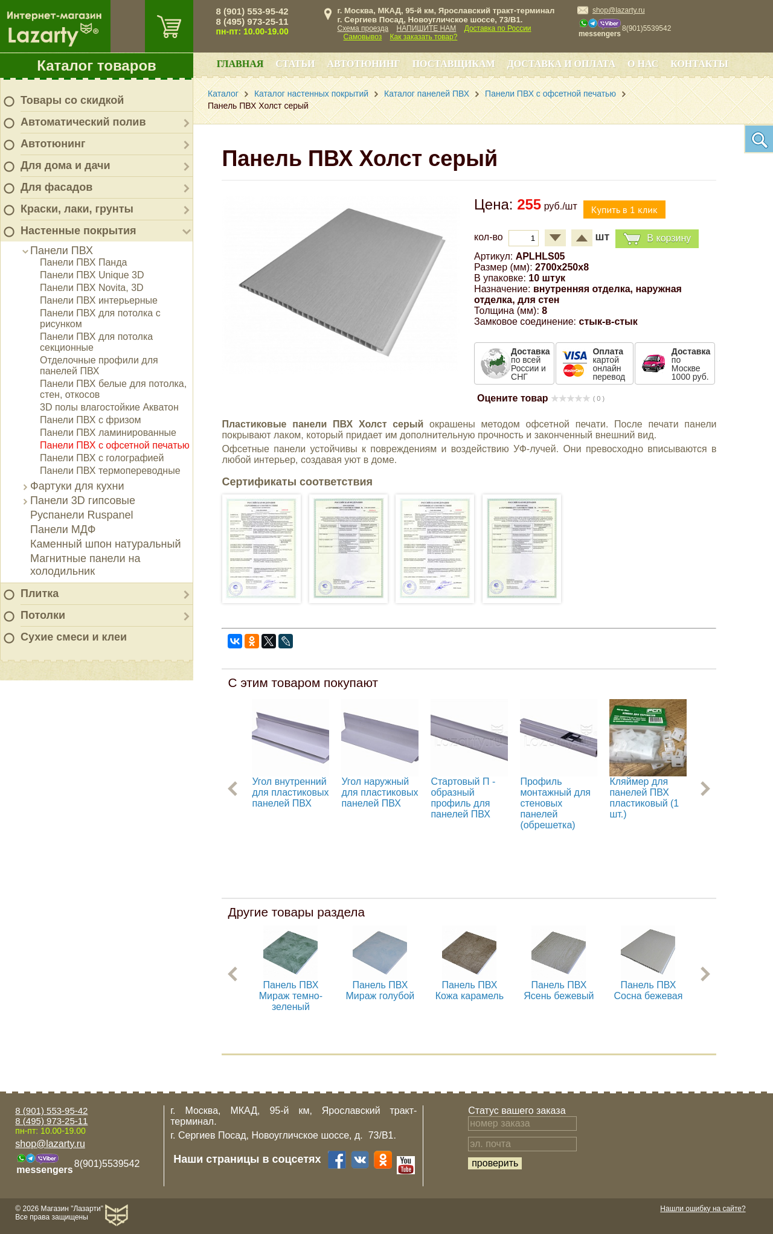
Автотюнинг (53, 144)
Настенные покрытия (78, 231)
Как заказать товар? (424, 37)
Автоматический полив (83, 122)
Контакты (699, 64)
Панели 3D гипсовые (82, 500)
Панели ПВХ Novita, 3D (92, 288)
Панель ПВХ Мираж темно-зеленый (290, 996)
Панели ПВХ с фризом (90, 420)
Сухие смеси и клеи (74, 637)
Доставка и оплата (561, 64)
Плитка (40, 593)
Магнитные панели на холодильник (85, 564)
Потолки (43, 615)
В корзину (657, 238)
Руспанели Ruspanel (81, 515)
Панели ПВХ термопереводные (110, 470)
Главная (240, 64)
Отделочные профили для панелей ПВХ (99, 365)
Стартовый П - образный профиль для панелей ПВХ (463, 797)
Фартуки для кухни (77, 486)
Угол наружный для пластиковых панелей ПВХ (379, 792)
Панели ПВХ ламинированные (108, 432)
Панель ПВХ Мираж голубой (380, 990)
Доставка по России (497, 28)
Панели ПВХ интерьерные (99, 300)
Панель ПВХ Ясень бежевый (559, 990)
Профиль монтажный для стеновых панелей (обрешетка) (555, 803)
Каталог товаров (96, 65)
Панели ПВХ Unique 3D (92, 275)
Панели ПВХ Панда (83, 262)
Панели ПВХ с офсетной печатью (115, 445)
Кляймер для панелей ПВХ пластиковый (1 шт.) (644, 797)
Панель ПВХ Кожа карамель (469, 990)
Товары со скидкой (72, 100)
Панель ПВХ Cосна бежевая (648, 990)
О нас (642, 64)
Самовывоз (363, 37)
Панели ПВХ (61, 251)
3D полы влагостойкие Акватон (109, 407)
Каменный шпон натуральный (105, 544)
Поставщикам (453, 64)
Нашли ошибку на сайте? (702, 1208)
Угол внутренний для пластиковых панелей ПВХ (290, 792)
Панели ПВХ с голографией (102, 458)
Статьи (295, 64)
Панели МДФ (62, 529)
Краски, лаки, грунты (77, 209)
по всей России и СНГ (530, 364)
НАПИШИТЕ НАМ (427, 28)
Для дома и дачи (66, 165)
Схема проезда (363, 28)
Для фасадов (56, 187)
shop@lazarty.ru (618, 10)
